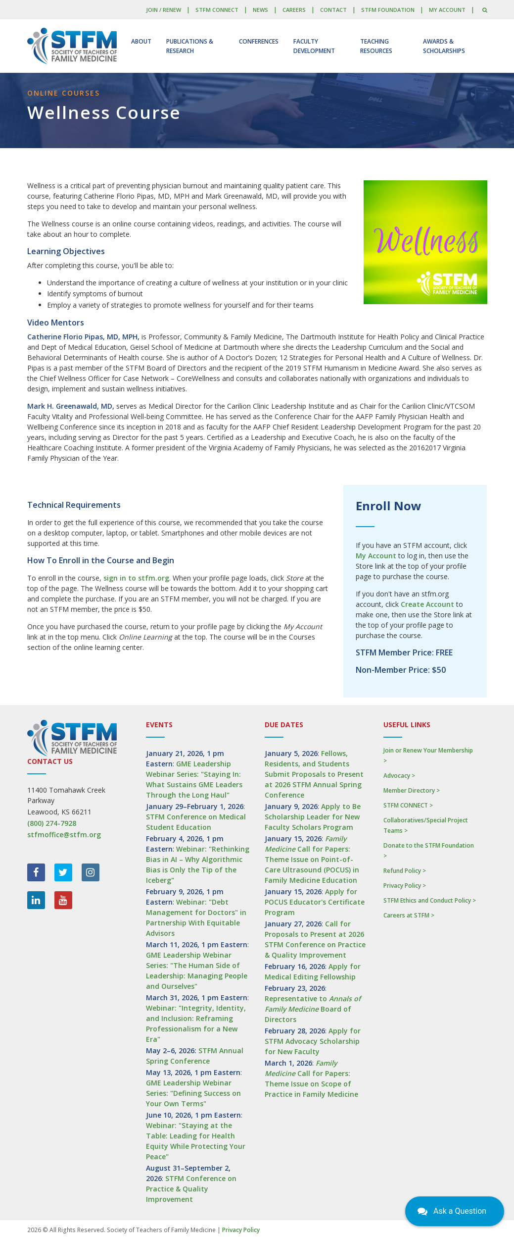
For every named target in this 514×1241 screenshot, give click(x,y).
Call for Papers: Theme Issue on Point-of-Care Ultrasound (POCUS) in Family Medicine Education (312, 859)
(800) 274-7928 (51, 823)
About (141, 41)
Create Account (427, 604)
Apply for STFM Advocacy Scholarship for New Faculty (313, 1041)
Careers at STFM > (408, 915)
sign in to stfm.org (136, 578)
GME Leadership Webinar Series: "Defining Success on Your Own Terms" (193, 1093)
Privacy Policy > (404, 885)
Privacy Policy (241, 1230)
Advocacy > (399, 775)
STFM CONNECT (216, 9)
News (260, 9)
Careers (294, 9)
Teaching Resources (376, 46)
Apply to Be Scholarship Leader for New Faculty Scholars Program (313, 817)
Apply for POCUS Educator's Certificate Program (315, 902)
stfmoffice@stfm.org (64, 834)
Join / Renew (163, 9)
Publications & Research (189, 46)
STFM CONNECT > (408, 805)
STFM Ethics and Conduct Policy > (429, 900)
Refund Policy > (404, 870)
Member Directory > (411, 790)
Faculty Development (314, 46)
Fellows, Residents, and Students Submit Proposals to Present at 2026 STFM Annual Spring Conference (314, 774)
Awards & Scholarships (444, 46)
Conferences (259, 41)
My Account (447, 9)
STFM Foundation (388, 9)
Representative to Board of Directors (313, 1009)
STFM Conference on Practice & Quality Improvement (191, 1189)
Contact (333, 9)
